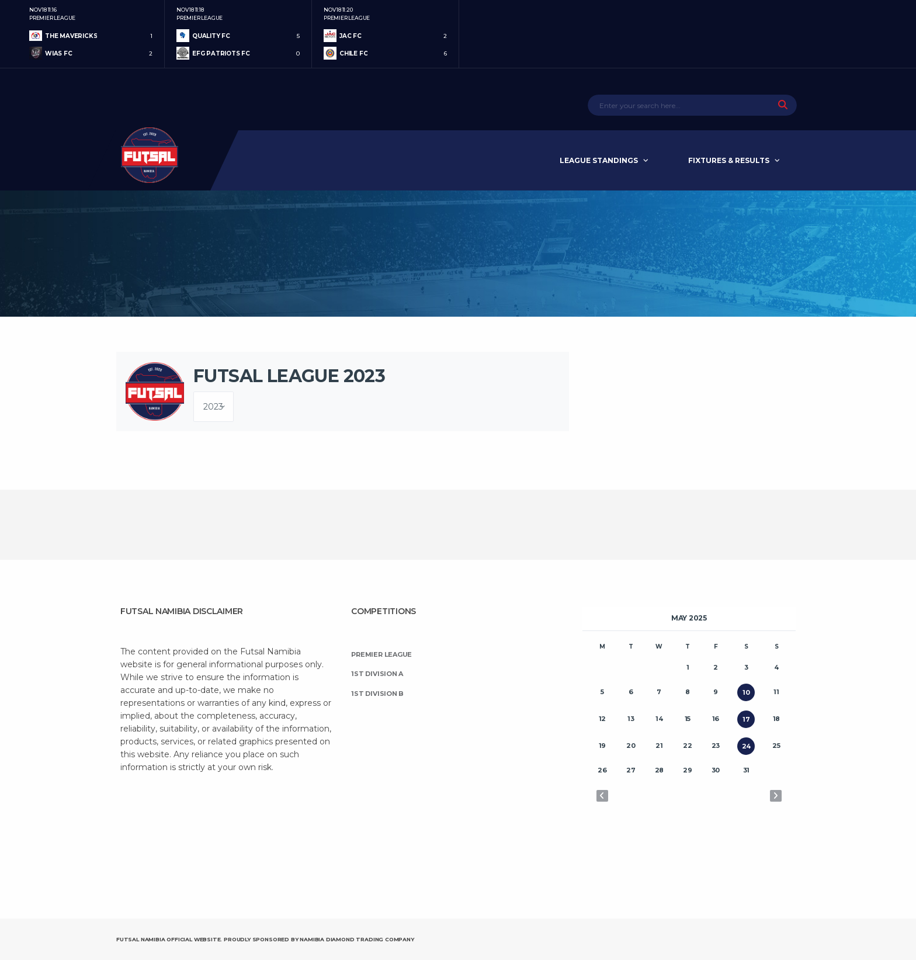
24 (746, 746)
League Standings (599, 160)
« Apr (602, 796)
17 (746, 719)
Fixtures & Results (728, 160)
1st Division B (377, 693)
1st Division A (377, 674)
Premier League (381, 654)
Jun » (776, 796)
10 (746, 692)
